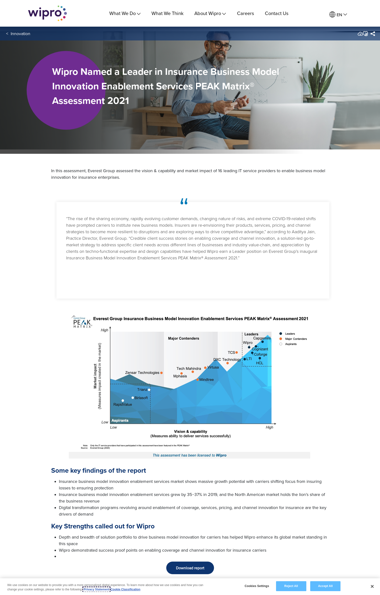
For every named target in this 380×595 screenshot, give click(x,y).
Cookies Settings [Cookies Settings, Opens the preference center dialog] (257, 586)
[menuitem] (338, 14)
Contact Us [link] (276, 13)
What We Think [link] (167, 13)
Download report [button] (190, 568)
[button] (365, 33)
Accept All (325, 586)
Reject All (291, 586)
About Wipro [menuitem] (210, 13)
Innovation (20, 34)
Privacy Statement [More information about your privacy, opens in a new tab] (96, 590)
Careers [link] (245, 13)
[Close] (372, 586)
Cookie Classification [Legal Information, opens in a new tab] (125, 590)
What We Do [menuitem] (125, 13)
